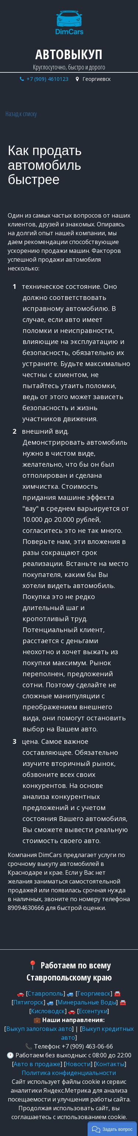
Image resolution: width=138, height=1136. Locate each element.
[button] (112, 1128)
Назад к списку (21, 113)
